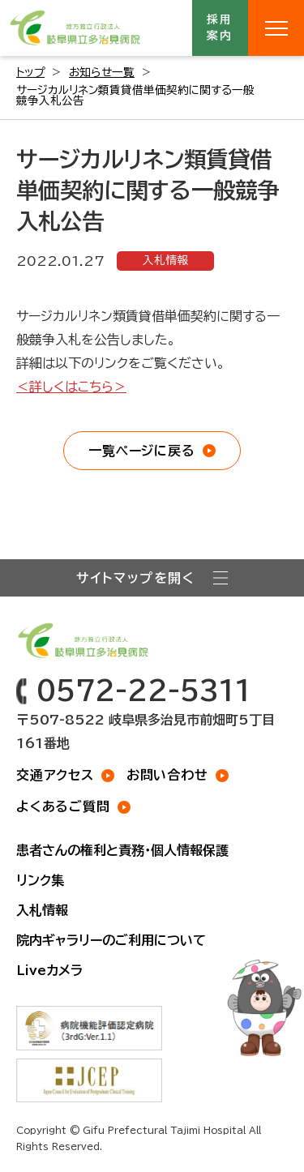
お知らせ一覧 (102, 72)
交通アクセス (55, 774)
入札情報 (165, 260)
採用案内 (220, 27)
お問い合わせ (167, 774)
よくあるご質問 (63, 806)
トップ (30, 72)
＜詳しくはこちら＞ (71, 386)
